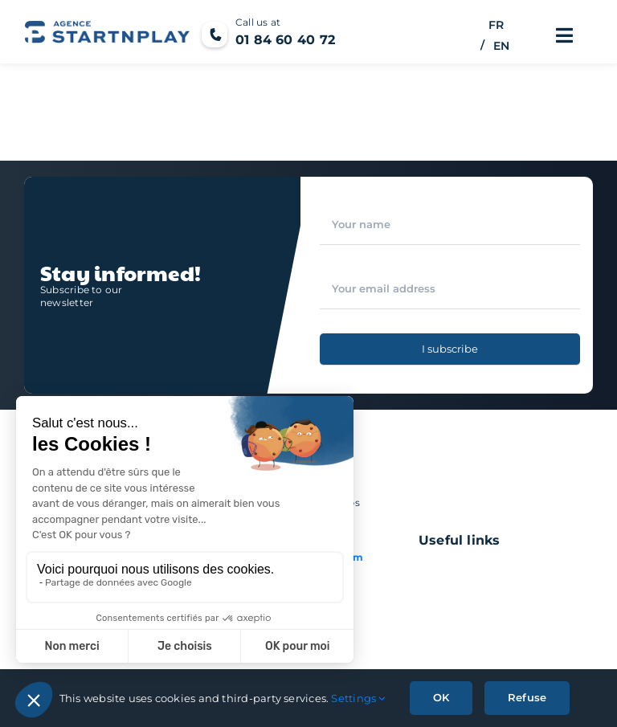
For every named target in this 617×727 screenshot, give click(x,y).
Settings (358, 698)
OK (441, 697)
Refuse (527, 697)
